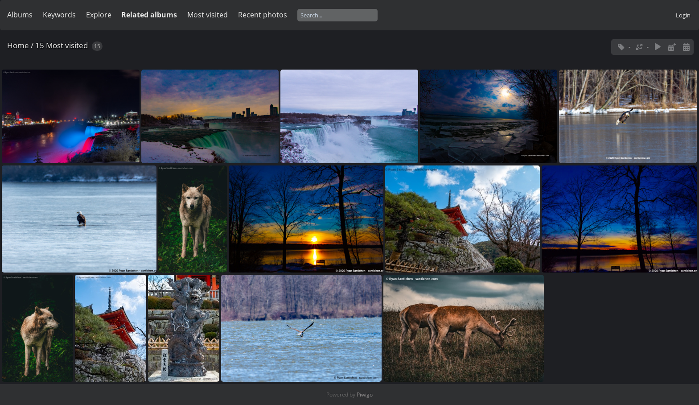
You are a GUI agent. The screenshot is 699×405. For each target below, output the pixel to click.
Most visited (207, 15)
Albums (20, 15)
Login (683, 15)
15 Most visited (61, 45)
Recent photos (262, 15)
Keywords (59, 15)
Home (18, 45)
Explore (98, 15)
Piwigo (365, 394)
